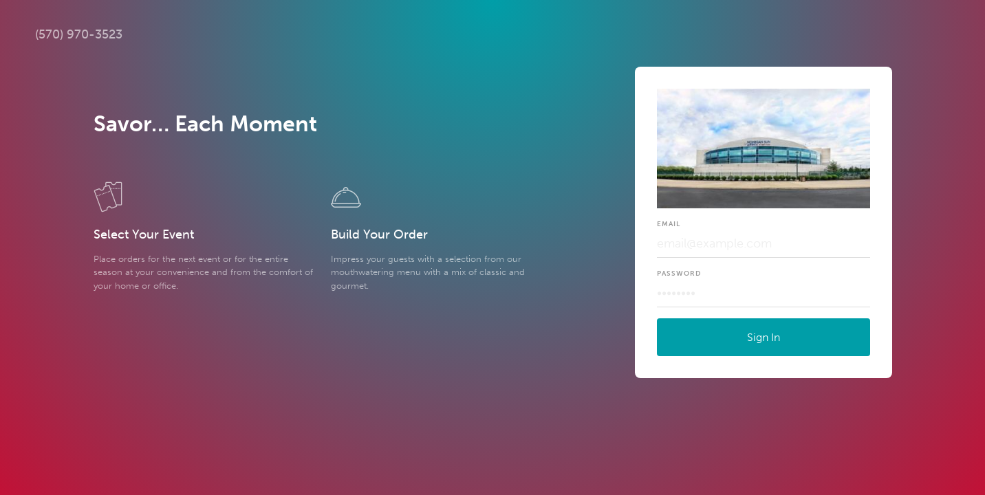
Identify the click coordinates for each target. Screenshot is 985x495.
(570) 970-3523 (78, 34)
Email (668, 224)
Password (679, 274)
